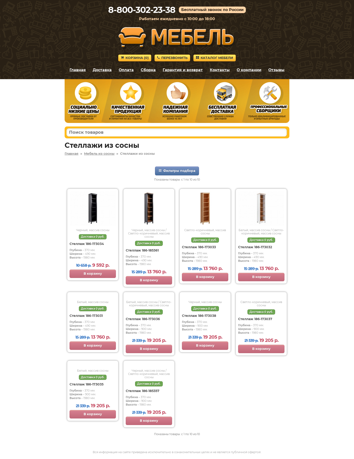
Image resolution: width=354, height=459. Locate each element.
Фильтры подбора (177, 171)
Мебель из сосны (99, 154)
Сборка (148, 70)
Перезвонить (172, 58)
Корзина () (135, 58)
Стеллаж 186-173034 (87, 244)
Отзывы (276, 70)
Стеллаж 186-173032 (255, 247)
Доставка (102, 70)
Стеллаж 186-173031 (86, 316)
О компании (249, 70)
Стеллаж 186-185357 (142, 391)
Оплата (126, 70)
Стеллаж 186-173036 (143, 319)
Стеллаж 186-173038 (199, 316)
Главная (78, 70)
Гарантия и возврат (183, 70)
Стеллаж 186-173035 (86, 384)
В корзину (93, 273)
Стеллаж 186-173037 (255, 319)
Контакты (220, 70)
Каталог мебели (214, 58)
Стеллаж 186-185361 (142, 250)
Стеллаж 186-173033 (199, 247)
